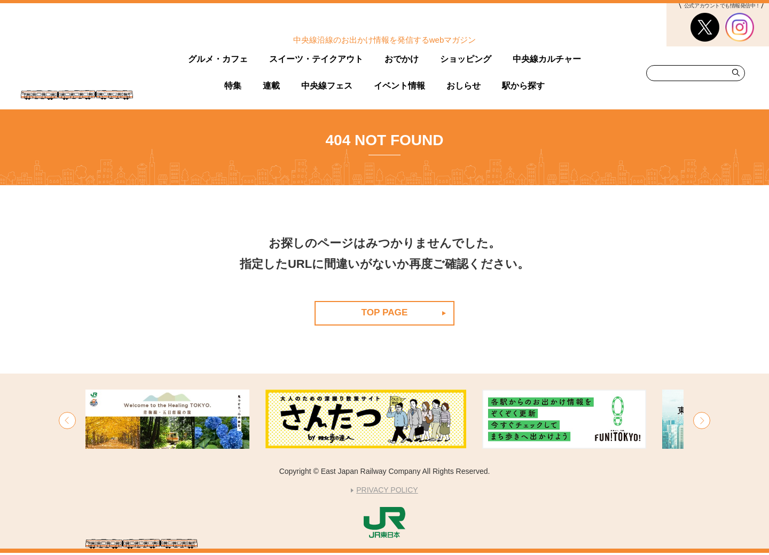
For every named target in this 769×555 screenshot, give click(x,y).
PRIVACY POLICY (387, 492)
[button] (67, 422)
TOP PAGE (384, 312)
